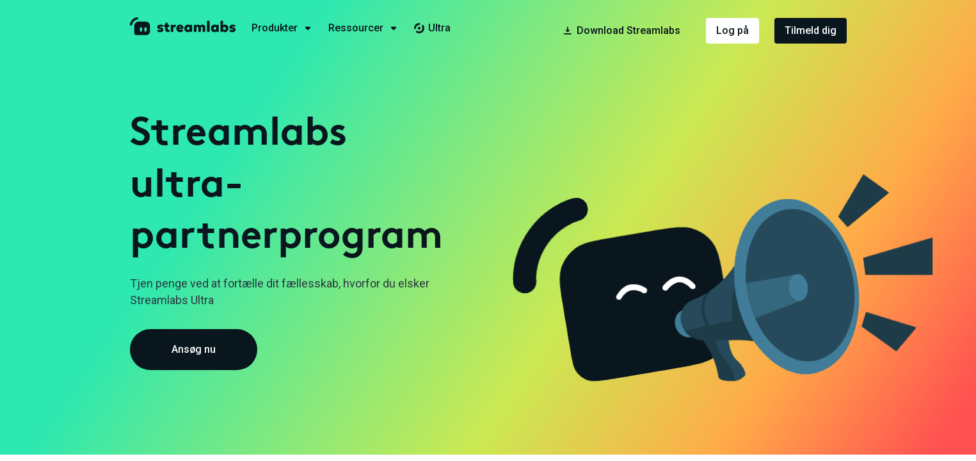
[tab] (290, 28)
